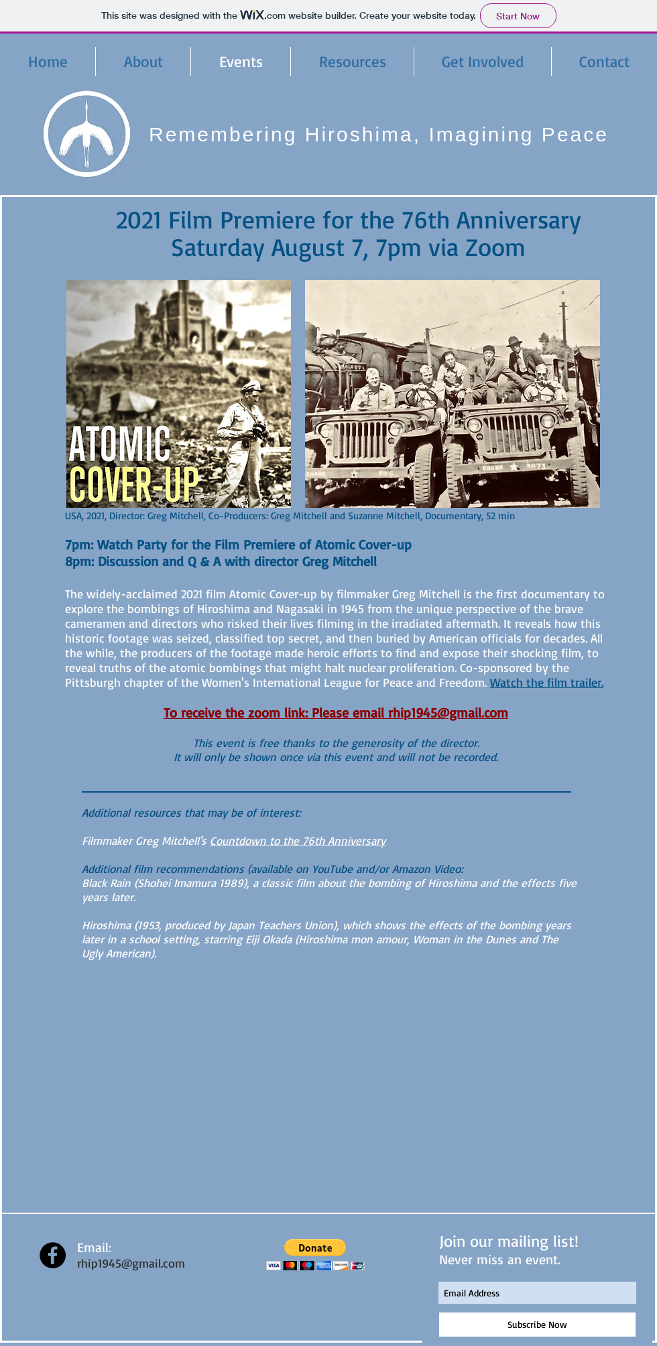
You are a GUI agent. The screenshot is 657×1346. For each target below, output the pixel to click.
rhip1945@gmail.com (131, 1263)
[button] (315, 1254)
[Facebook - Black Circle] (53, 1255)
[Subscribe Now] (537, 1324)
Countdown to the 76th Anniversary (297, 840)
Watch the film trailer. (546, 682)
